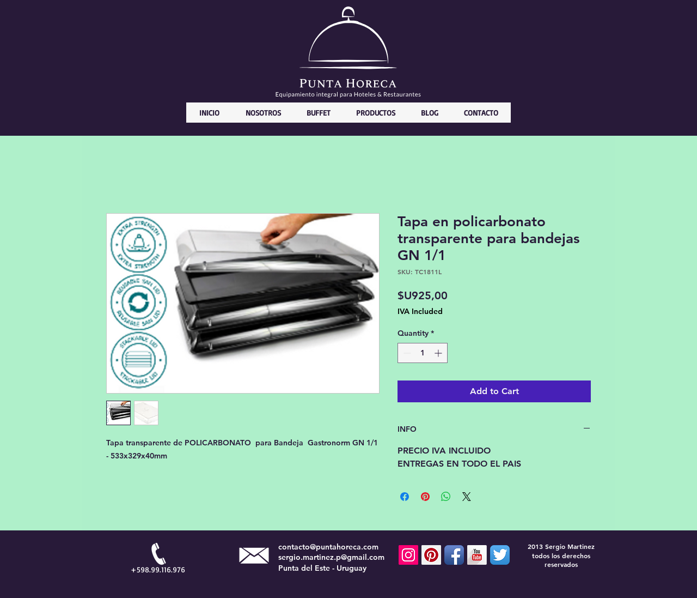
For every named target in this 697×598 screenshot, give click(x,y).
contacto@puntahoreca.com (328, 547)
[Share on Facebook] (404, 496)
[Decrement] (406, 353)
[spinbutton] (422, 353)
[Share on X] (466, 496)
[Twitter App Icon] (500, 555)
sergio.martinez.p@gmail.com (331, 557)
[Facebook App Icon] (454, 555)
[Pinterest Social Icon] (431, 555)
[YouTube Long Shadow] (477, 555)
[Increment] (439, 353)
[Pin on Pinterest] (425, 496)
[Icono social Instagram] (408, 555)
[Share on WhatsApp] (446, 496)
